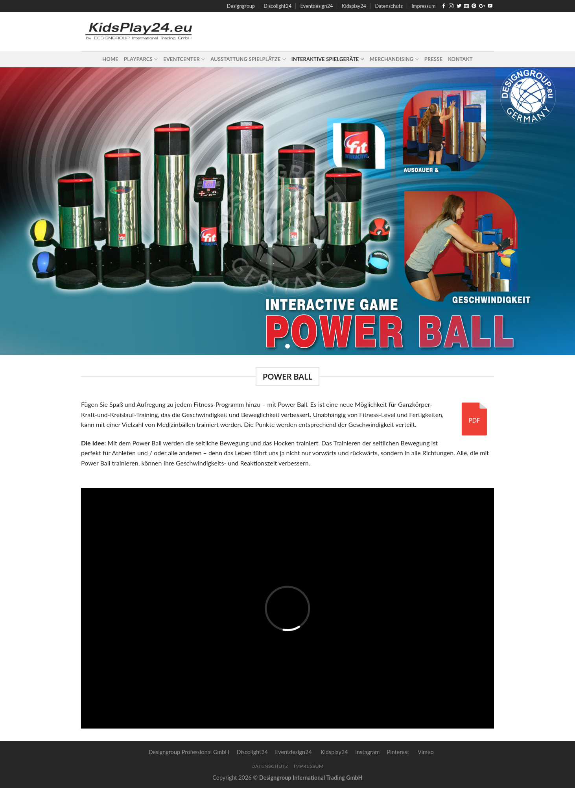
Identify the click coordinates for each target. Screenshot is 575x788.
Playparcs (141, 59)
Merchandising (394, 59)
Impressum (423, 6)
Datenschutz (389, 6)
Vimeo (426, 752)
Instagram (367, 752)
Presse (433, 59)
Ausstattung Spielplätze (248, 59)
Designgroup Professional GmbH (189, 752)
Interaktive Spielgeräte (327, 59)
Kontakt (460, 59)
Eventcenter (184, 59)
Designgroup (241, 6)
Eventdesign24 (316, 6)
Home (110, 59)
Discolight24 (277, 6)
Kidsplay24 (354, 6)
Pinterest (398, 752)
